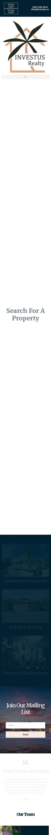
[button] (25, 76)
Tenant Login (11, 11)
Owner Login (11, 5)
